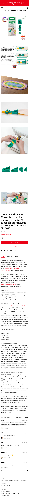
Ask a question (13, 250)
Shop (2, 480)
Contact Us (23, 480)
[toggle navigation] (2, 8)
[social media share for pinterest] (8, 250)
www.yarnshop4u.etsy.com (8, 284)
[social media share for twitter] (4, 250)
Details (3, 256)
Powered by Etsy (5, 495)
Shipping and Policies (14, 480)
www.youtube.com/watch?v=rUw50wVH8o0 (13, 306)
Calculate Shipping (6, 234)
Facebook (9, 486)
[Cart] (27, 8)
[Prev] (1, 471)
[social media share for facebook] (1, 250)
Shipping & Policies (12, 256)
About (6, 480)
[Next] (27, 471)
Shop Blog (3, 486)
